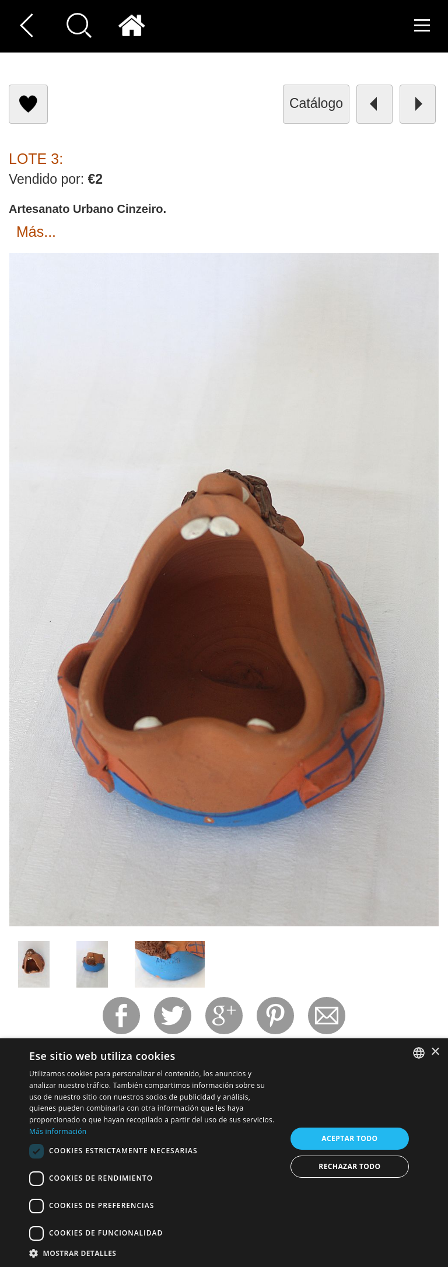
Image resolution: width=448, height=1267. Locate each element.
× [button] (434, 1052)
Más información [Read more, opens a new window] (57, 1131)
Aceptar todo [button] (349, 1138)
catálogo (316, 103)
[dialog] (224, 1152)
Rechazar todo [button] (349, 1166)
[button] (154, 1252)
